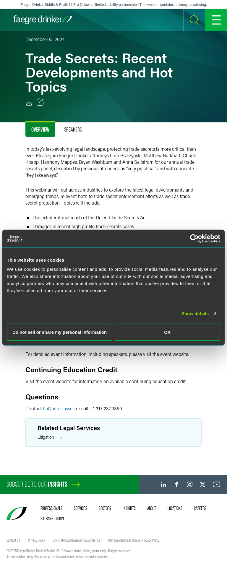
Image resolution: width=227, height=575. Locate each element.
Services (80, 508)
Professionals (51, 508)
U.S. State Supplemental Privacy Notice (76, 540)
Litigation (50, 437)
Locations (175, 508)
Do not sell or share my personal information (59, 332)
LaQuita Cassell (59, 408)
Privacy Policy (36, 540)
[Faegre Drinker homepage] (42, 19)
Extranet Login (52, 518)
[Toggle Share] (40, 102)
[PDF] (29, 102)
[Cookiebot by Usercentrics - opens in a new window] (194, 238)
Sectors (105, 508)
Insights (129, 508)
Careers (200, 508)
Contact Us (13, 540)
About (151, 508)
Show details (195, 313)
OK (167, 332)
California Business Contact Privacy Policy (133, 540)
